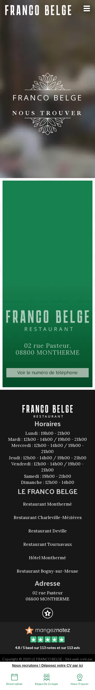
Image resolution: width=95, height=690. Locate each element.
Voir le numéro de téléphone (47, 370)
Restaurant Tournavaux (47, 544)
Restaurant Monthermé (47, 504)
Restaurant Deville (47, 531)
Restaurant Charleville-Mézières (48, 517)
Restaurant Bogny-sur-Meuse (47, 571)
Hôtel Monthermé (47, 557)
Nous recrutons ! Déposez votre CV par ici (47, 665)
